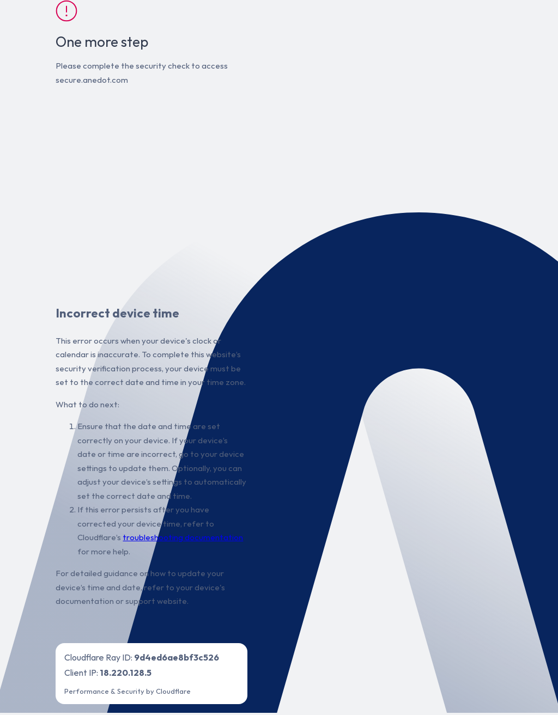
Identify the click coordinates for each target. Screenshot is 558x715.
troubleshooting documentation (183, 537)
